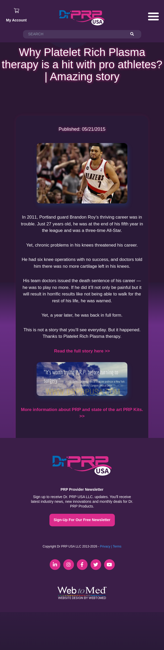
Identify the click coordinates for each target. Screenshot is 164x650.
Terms (117, 546)
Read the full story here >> (82, 351)
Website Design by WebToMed (82, 598)
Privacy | (106, 546)
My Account (16, 20)
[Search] (134, 34)
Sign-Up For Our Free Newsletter (82, 520)
